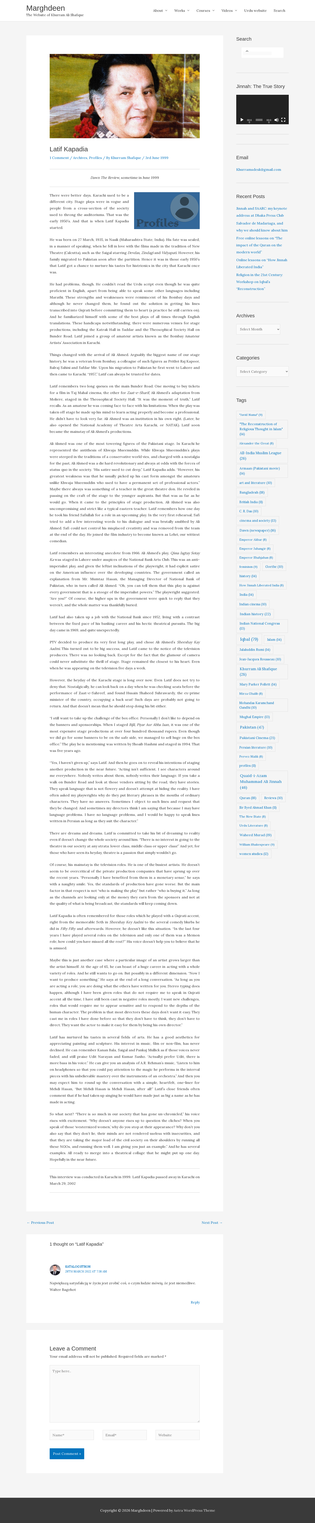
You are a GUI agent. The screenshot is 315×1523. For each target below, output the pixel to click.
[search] (257, 53)
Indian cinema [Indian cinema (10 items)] (252, 604)
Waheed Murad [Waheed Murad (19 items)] (255, 835)
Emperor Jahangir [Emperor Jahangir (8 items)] (255, 549)
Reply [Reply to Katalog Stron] (195, 1302)
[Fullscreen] (283, 120)
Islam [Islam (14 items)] (274, 639)
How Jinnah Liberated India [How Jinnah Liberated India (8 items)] (261, 585)
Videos (227, 10)
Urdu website (255, 10)
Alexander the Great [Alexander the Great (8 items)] (256, 443)
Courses (203, 10)
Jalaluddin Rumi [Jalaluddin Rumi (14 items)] (255, 650)
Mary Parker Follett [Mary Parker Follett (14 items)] (258, 684)
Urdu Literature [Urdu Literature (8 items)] (253, 825)
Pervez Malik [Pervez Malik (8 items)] (251, 756)
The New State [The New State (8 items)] (252, 816)
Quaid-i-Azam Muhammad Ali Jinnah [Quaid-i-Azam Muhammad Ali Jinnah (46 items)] (261, 781)
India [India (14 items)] (247, 594)
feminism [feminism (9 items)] (248, 567)
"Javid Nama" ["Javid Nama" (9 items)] (250, 415)
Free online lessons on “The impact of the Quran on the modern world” (259, 245)
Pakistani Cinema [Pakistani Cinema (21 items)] (257, 738)
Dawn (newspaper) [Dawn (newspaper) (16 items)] (258, 530)
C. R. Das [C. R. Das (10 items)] (248, 511)
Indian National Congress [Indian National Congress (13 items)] (260, 625)
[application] (262, 109)
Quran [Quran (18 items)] (248, 798)
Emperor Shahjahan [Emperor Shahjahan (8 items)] (256, 557)
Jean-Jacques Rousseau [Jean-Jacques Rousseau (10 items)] (260, 659)
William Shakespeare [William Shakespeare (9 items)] (257, 844)
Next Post (212, 1222)
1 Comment (59, 157)
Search (279, 10)
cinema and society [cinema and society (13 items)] (258, 520)
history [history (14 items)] (248, 576)
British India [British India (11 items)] (251, 502)
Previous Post (40, 1222)
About (158, 10)
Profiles (95, 157)
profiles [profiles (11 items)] (247, 765)
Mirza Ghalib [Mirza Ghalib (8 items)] (251, 694)
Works (179, 10)
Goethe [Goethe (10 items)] (274, 567)
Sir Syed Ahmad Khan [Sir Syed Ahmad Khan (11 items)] (257, 807)
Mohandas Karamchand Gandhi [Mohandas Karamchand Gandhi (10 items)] (256, 705)
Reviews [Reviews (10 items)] (273, 798)
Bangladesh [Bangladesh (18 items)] (252, 492)
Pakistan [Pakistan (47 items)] (252, 727)
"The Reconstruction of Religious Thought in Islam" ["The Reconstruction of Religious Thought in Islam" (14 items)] (261, 429)
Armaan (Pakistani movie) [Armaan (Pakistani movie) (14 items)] (260, 470)
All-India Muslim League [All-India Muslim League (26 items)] (260, 456)
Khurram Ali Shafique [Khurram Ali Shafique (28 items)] (258, 672)
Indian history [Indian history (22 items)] (255, 614)
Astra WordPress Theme (194, 1510)
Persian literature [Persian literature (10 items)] (255, 747)
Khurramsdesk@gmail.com (258, 169)
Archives (80, 157)
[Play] (242, 120)
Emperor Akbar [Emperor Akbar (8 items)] (253, 540)
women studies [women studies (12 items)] (253, 854)
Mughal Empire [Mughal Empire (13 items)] (255, 717)
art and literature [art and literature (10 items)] (255, 483)
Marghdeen (45, 8)
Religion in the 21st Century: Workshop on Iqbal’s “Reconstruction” (259, 282)
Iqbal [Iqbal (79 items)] (249, 639)
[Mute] (276, 120)
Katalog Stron (78, 1267)
